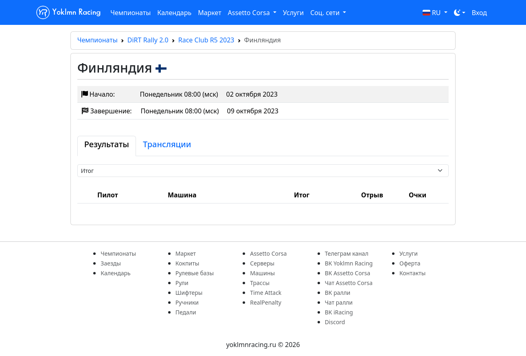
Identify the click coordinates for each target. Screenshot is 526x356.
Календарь (174, 12)
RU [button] (433, 12)
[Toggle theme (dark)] (460, 12)
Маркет (209, 12)
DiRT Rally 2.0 (148, 39)
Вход (479, 12)
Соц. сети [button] (325, 12)
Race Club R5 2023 (206, 39)
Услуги (293, 12)
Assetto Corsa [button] (250, 12)
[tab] (106, 146)
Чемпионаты (130, 12)
